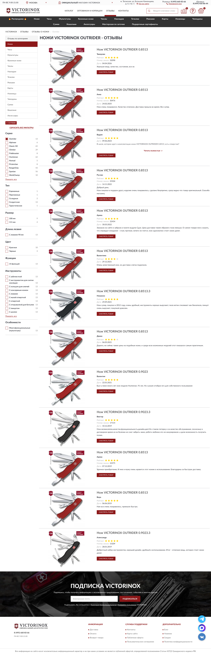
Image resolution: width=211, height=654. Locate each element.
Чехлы (104, 19)
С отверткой (14, 301)
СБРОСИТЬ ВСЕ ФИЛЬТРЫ (22, 128)
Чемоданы (197, 19)
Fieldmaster (14, 153)
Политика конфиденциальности (178, 642)
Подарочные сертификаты (145, 24)
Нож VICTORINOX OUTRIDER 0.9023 (122, 371)
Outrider (12, 139)
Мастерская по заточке (113, 24)
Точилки (135, 19)
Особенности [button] (13, 322)
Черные (12, 251)
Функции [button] (10, 258)
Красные (13, 248)
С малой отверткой (17, 297)
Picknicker (13, 164)
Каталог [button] (69, 11)
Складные (13, 199)
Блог (166, 630)
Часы (49, 19)
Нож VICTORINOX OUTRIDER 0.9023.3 (123, 412)
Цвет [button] (8, 242)
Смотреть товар (106, 72)
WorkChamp (14, 175)
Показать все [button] (11, 179)
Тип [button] (7, 185)
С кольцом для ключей (19, 287)
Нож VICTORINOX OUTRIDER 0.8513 (122, 49)
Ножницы (180, 19)
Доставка (94, 630)
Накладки (119, 19)
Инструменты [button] (13, 271)
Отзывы (110, 11)
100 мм (12, 219)
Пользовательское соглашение (140, 642)
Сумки (56, 24)
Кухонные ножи (86, 19)
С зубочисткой (15, 277)
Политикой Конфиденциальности (103, 605)
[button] (174, 3)
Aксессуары (89, 24)
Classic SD (13, 146)
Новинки (168, 634)
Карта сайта (132, 634)
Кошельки (71, 24)
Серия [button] (8, 133)
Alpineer (12, 143)
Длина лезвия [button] (13, 229)
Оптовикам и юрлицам (89, 11)
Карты (165, 19)
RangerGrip (14, 168)
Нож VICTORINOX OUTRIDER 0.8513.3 (123, 291)
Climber (12, 150)
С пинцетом (14, 308)
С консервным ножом (18, 290)
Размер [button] (9, 213)
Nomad (12, 161)
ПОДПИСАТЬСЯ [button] (130, 599)
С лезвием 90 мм (16, 235)
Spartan (12, 172)
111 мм (12, 222)
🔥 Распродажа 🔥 (17, 19)
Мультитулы (65, 19)
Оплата (93, 634)
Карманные (14, 191)
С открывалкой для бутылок (21, 305)
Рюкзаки (150, 19)
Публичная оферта (135, 638)
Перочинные (14, 195)
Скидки (167, 638)
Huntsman (13, 157)
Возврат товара (96, 638)
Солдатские (14, 202)
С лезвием (13, 294)
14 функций (14, 264)
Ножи (37, 19)
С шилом (13, 312)
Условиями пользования (127, 605)
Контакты (123, 11)
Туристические (15, 206)
